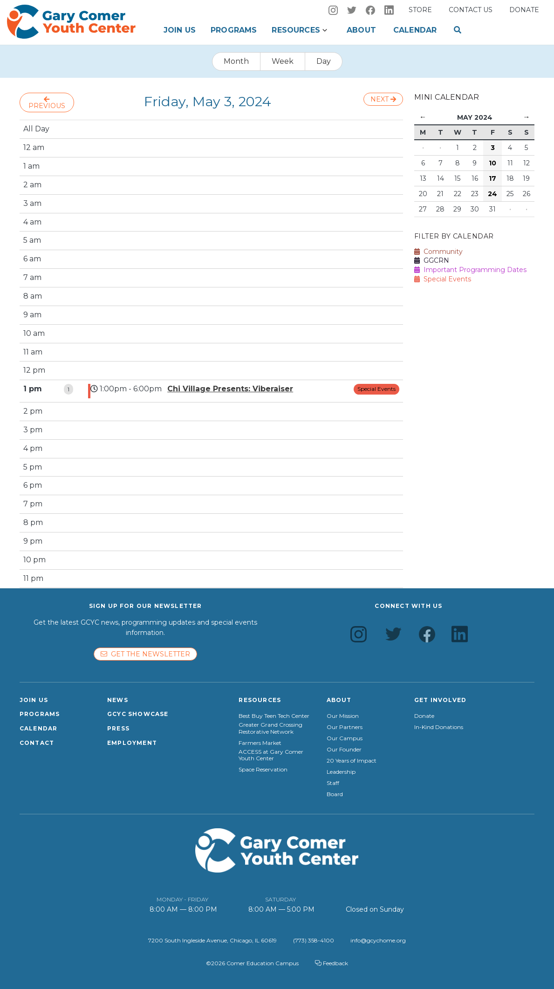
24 (492, 194)
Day (323, 61)
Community (438, 251)
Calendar (415, 30)
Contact (37, 742)
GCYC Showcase (138, 713)
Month (236, 61)
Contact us (470, 10)
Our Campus (344, 738)
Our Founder (344, 749)
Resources (296, 30)
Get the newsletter (145, 654)
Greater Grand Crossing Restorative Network (270, 728)
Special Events (376, 388)
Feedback (331, 963)
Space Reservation (263, 769)
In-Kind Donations (438, 727)
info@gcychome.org (378, 940)
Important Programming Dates (470, 270)
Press (118, 728)
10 (492, 163)
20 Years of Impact (351, 760)
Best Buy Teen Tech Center (274, 716)
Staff (333, 783)
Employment (132, 742)
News (117, 699)
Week (283, 61)
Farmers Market (260, 743)
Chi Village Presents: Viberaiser (230, 388)
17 (492, 178)
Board (335, 794)
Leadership (341, 772)
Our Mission (343, 716)
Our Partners (344, 727)
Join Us (180, 30)
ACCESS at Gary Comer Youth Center (271, 755)
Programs (234, 30)
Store (420, 10)
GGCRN (431, 260)
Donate (524, 10)
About (361, 30)
